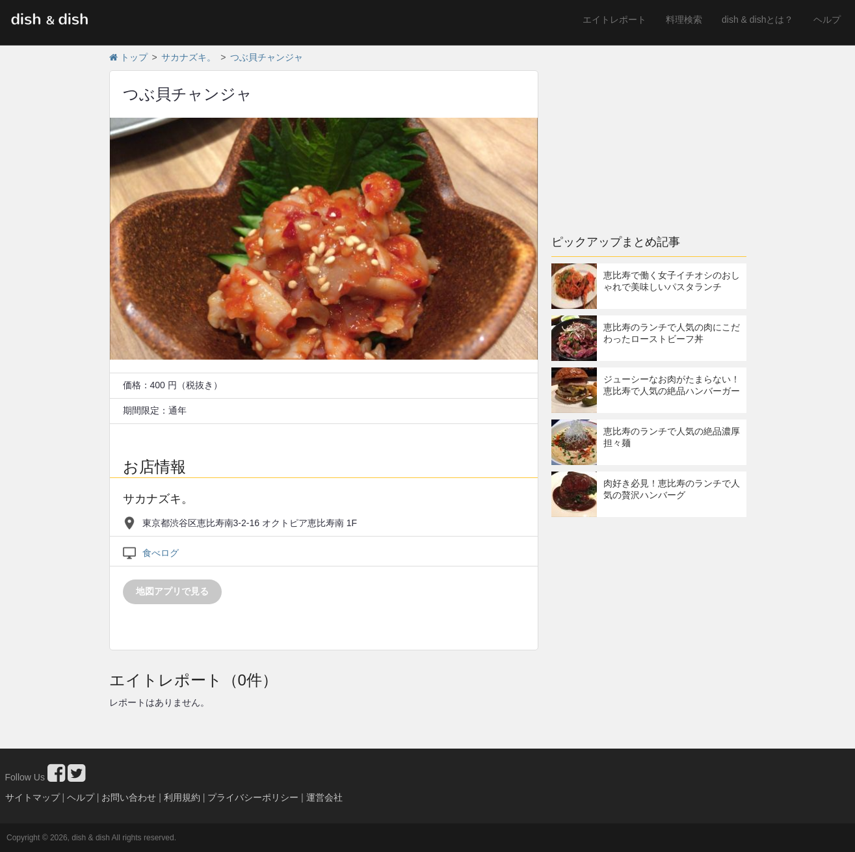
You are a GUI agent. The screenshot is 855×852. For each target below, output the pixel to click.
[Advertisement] (648, 133)
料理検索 (684, 19)
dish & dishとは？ (757, 19)
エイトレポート (614, 19)
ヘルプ (827, 19)
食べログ (160, 553)
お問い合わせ (128, 797)
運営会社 (324, 797)
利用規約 (182, 797)
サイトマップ (32, 797)
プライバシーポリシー (252, 797)
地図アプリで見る (172, 591)
